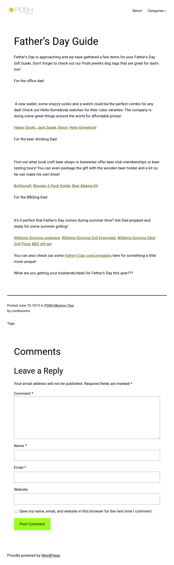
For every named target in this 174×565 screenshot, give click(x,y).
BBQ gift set (41, 244)
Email (20, 467)
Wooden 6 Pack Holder (51, 185)
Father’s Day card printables (88, 255)
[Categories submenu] (166, 11)
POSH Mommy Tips (59, 305)
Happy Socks (25, 127)
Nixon (62, 127)
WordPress (51, 555)
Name (20, 445)
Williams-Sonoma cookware (37, 238)
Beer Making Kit (85, 185)
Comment (23, 393)
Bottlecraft (22, 185)
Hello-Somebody (82, 127)
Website (21, 489)
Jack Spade (46, 127)
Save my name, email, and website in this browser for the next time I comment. (85, 511)
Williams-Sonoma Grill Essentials (88, 238)
